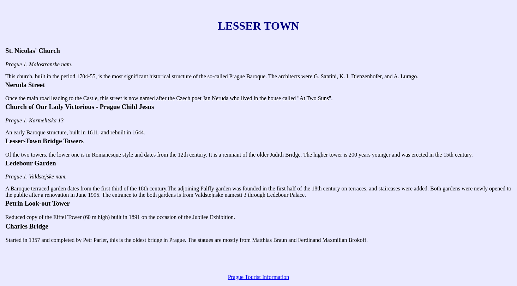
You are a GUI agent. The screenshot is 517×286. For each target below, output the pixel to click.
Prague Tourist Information (258, 277)
